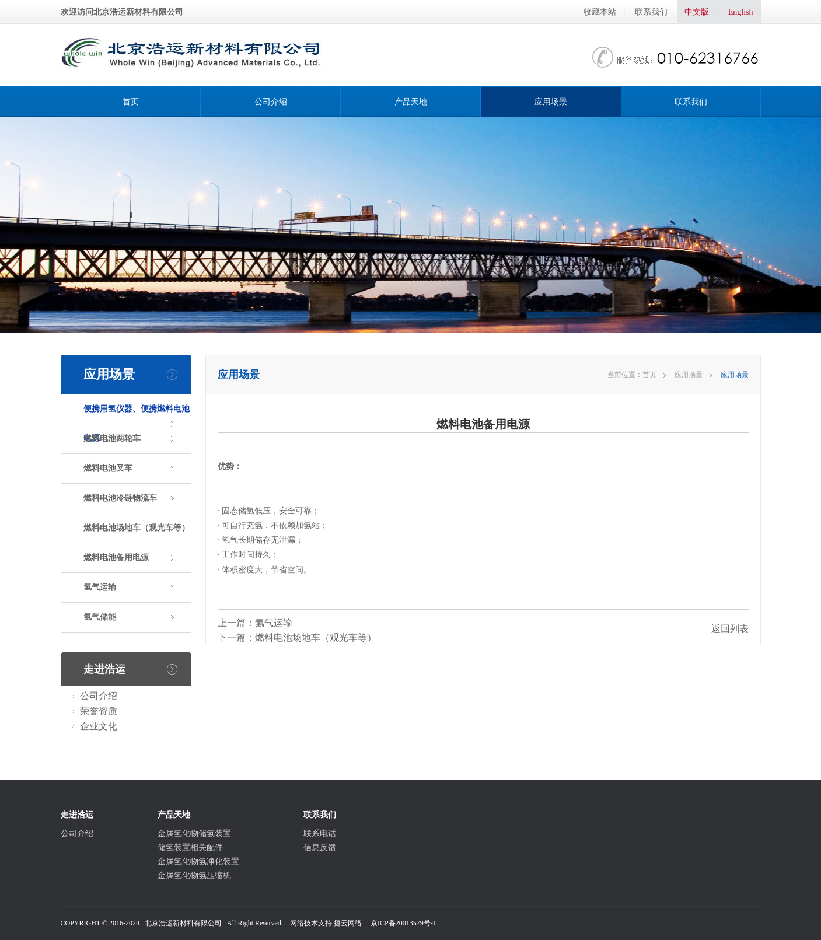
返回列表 (730, 629)
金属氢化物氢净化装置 (198, 861)
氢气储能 (99, 617)
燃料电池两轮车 (112, 438)
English (740, 12)
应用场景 (550, 101)
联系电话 (319, 833)
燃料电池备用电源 (116, 557)
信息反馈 (319, 847)
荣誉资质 (98, 711)
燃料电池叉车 (107, 468)
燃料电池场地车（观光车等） (136, 527)
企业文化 (98, 726)
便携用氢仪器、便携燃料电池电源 (136, 423)
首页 (131, 101)
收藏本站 (600, 12)
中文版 (696, 12)
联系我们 (651, 12)
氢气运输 (99, 587)
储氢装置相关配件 (190, 847)
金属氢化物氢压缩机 (194, 875)
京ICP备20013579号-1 (403, 923)
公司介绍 (270, 101)
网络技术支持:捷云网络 (326, 923)
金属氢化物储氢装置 (194, 833)
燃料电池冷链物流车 (120, 498)
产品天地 (410, 101)
